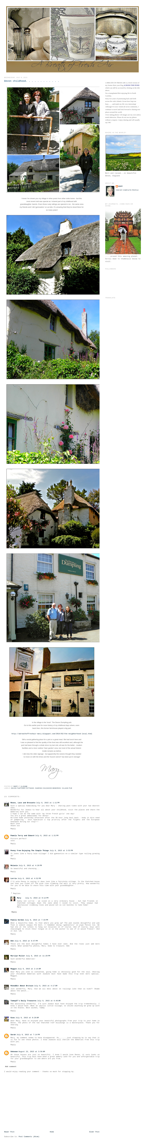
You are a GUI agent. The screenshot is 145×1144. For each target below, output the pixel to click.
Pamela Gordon (17, 920)
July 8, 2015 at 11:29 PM (38, 956)
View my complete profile (127, 190)
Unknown (14, 1052)
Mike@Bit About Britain (21, 986)
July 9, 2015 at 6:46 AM (49, 1001)
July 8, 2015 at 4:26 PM (30, 866)
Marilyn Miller (17, 956)
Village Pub (67, 788)
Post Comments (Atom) (29, 1137)
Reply (13, 829)
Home (52, 1132)
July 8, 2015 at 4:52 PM (29, 879)
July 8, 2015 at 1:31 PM (46, 836)
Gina (12, 1018)
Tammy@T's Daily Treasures (23, 1001)
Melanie (14, 866)
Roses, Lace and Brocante (22, 803)
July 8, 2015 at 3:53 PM (61, 851)
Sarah (13, 1035)
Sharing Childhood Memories (48, 788)
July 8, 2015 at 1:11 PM (48, 803)
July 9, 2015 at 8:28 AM (27, 1018)
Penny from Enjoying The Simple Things (29, 851)
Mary (19, 898)
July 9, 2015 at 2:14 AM (29, 969)
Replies (16, 893)
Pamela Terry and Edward (22, 836)
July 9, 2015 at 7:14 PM (28, 1035)
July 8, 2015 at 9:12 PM (37, 898)
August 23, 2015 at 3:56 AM (32, 1052)
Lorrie (13, 879)
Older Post (94, 1132)
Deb (12, 941)
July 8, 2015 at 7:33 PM (36, 920)
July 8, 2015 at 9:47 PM (26, 941)
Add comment (10, 1067)
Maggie (13, 969)
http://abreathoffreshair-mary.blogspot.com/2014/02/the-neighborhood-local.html (52, 734)
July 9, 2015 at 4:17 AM (45, 986)
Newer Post (9, 1132)
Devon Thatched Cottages (22, 788)
